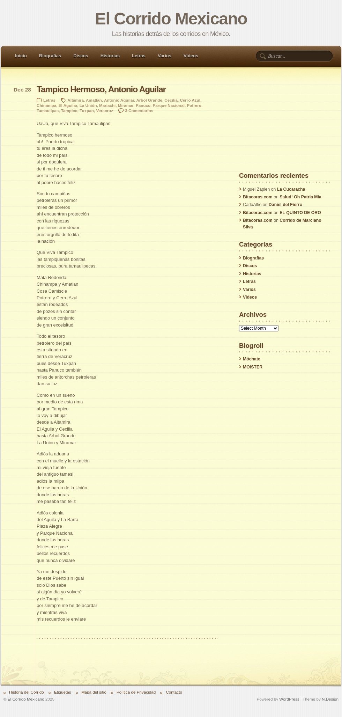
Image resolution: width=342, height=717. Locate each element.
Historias (110, 55)
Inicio (21, 55)
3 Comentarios (139, 110)
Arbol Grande (149, 100)
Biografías (50, 55)
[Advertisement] (284, 129)
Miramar (126, 105)
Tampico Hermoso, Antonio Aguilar (101, 89)
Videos (191, 55)
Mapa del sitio (93, 692)
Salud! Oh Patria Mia (300, 197)
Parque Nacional (169, 105)
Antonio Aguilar (119, 100)
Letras (139, 55)
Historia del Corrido (26, 692)
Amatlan (94, 100)
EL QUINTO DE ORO (300, 212)
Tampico (69, 110)
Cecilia (171, 100)
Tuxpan (87, 110)
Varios (164, 55)
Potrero (194, 105)
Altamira (75, 100)
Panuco (143, 105)
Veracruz (104, 110)
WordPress (289, 699)
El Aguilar (68, 105)
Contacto (174, 692)
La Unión (88, 105)
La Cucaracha (291, 189)
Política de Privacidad (136, 692)
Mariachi (107, 105)
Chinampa (46, 105)
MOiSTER (252, 367)
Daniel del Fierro (285, 204)
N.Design (330, 699)
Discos (80, 55)
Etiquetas (62, 692)
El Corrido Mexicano (171, 18)
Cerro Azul (190, 100)
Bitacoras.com (258, 197)
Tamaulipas (48, 110)
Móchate (251, 359)
